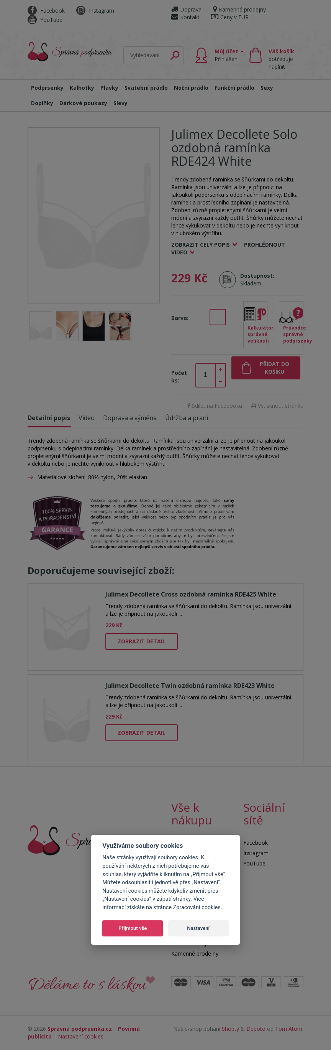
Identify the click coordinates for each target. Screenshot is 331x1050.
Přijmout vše (132, 928)
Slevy (120, 103)
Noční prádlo (191, 87)
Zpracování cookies (197, 907)
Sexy (267, 87)
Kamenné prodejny (239, 9)
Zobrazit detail (142, 641)
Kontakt (185, 17)
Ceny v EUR (230, 17)
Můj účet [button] (229, 55)
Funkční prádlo (234, 87)
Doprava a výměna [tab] (130, 418)
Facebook (46, 10)
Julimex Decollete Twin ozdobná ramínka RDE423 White (190, 685)
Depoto (255, 1028)
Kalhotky (82, 87)
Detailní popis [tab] (49, 418)
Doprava (186, 9)
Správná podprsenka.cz (80, 1028)
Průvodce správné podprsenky (293, 334)
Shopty (230, 1028)
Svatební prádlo (146, 87)
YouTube (45, 19)
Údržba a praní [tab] (186, 418)
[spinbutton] (205, 375)
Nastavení (198, 928)
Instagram (95, 10)
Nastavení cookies (80, 1036)
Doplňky (42, 103)
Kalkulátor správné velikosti (257, 334)
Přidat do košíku (274, 367)
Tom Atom (288, 1028)
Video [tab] (87, 418)
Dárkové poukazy (83, 103)
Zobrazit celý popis (200, 244)
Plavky (109, 87)
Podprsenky (47, 87)
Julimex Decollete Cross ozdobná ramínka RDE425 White (190, 594)
